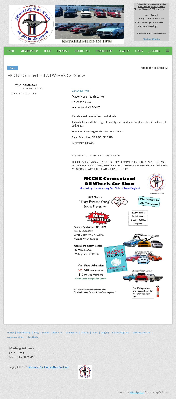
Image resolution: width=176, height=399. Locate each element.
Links (94, 332)
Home (10, 332)
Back (12, 68)
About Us (57, 332)
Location (16, 93)
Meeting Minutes (141, 332)
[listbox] (154, 68)
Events (45, 332)
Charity (85, 332)
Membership (23, 332)
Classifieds (32, 337)
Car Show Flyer (80, 90)
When (18, 85)
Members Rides (15, 337)
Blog (36, 332)
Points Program (120, 332)
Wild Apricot (137, 392)
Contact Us (71, 332)
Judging (105, 332)
